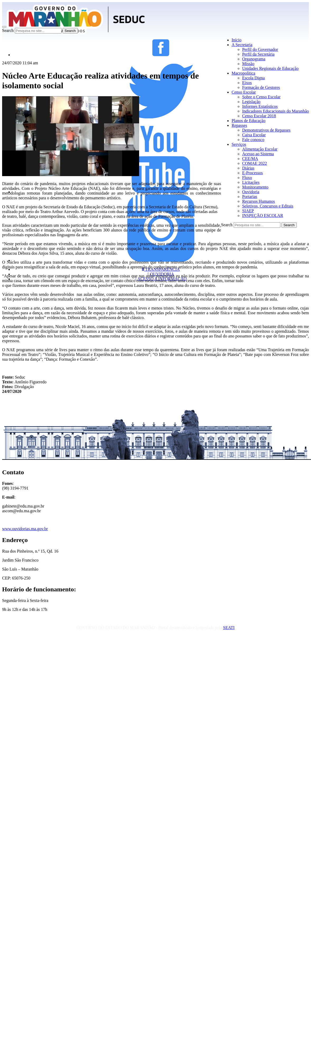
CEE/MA (250, 158)
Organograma (253, 59)
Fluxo (247, 177)
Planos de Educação (248, 120)
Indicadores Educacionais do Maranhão (275, 111)
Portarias (249, 196)
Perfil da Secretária (258, 54)
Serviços (239, 144)
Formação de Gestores (261, 87)
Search (8, 30)
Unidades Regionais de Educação (270, 68)
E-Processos (252, 173)
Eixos (247, 82)
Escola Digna (253, 78)
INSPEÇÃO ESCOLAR (262, 215)
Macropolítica (243, 73)
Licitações (251, 182)
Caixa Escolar (254, 135)
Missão (248, 63)
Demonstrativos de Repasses (266, 130)
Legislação (251, 101)
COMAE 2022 (254, 163)
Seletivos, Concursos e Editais (267, 206)
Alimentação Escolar (259, 149)
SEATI (229, 627)
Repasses (239, 125)
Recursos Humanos (258, 201)
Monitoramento (255, 187)
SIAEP (248, 211)
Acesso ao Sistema (258, 154)
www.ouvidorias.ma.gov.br (25, 529)
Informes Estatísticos (260, 106)
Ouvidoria (250, 192)
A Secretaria (242, 44)
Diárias (248, 168)
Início (236, 40)
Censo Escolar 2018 (259, 116)
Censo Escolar (244, 92)
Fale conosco (253, 139)
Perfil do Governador (260, 49)
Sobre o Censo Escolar (261, 97)
